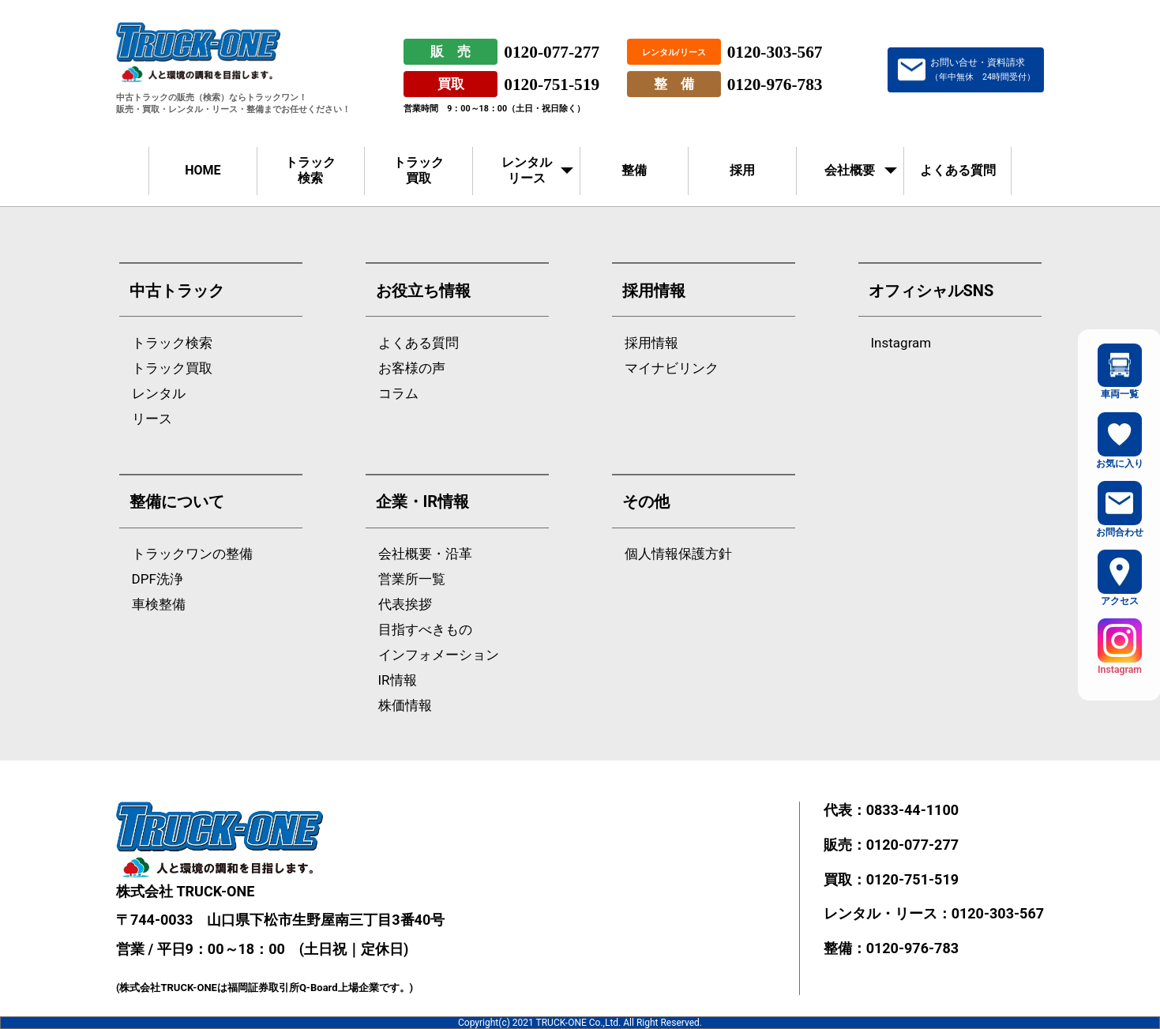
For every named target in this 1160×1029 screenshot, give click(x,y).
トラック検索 (310, 170)
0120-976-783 (775, 84)
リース (152, 419)
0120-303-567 (775, 52)
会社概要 (849, 170)
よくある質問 (958, 170)
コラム (398, 393)
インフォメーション (438, 655)
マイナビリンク (672, 368)
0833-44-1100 (912, 810)
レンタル (159, 393)
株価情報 (405, 705)
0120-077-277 (551, 52)
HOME (202, 170)
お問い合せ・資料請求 (982, 69)
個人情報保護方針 (678, 554)
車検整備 (159, 604)
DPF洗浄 (157, 579)
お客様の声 (411, 368)
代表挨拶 (405, 604)
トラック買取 (418, 170)
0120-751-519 (551, 84)
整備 (634, 170)
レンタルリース (526, 170)
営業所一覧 (411, 579)
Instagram (901, 343)
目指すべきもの (425, 630)
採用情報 (651, 343)
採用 (742, 170)
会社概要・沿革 (425, 554)
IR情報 (397, 680)
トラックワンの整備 (192, 554)
